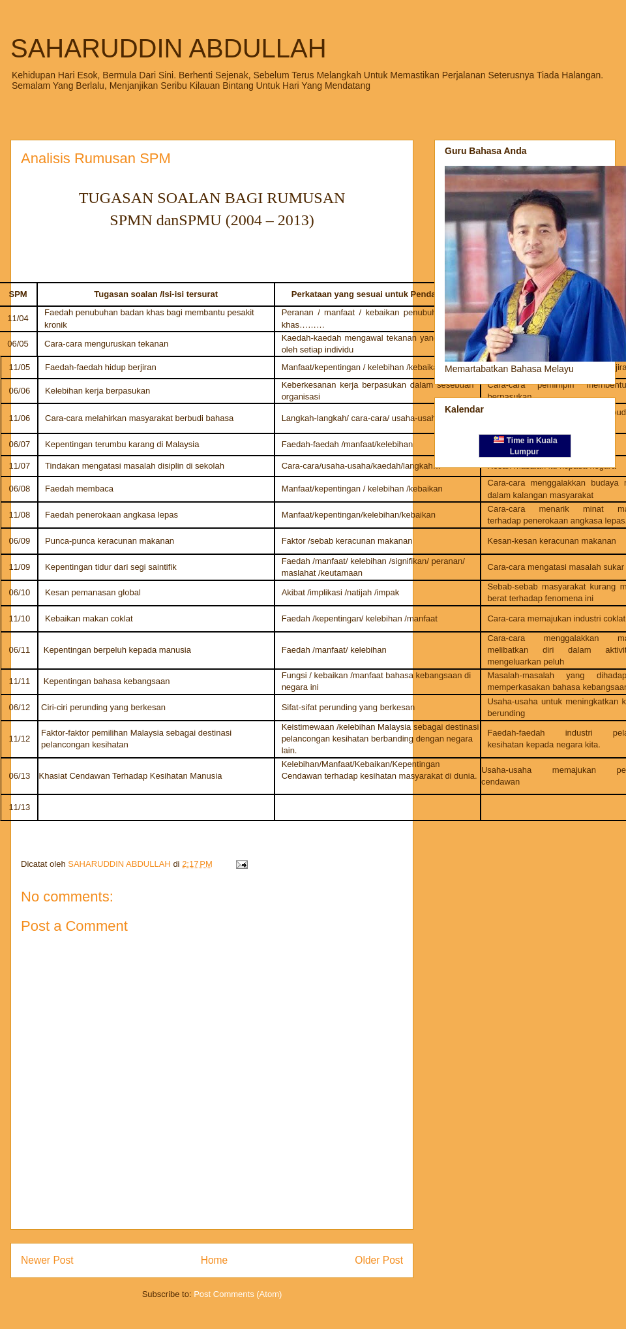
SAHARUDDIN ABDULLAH (168, 48)
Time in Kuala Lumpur (525, 446)
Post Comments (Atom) (238, 1294)
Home (214, 1260)
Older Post (379, 1260)
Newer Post (47, 1260)
